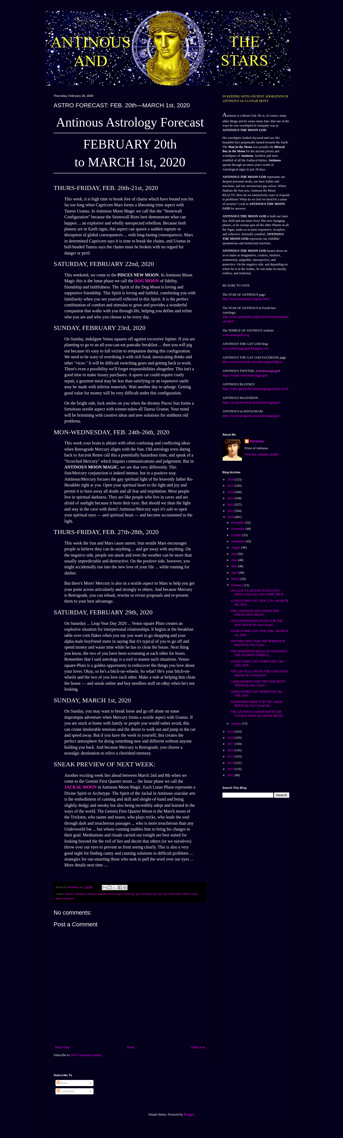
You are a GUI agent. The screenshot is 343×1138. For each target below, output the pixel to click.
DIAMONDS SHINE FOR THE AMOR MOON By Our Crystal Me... (256, 703)
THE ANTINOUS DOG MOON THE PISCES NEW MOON (254, 612)
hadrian (186, 893)
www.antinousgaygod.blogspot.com (245, 348)
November (238, 529)
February (237, 585)
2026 (231, 479)
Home (131, 1047)
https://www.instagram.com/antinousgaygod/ (251, 416)
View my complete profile (261, 454)
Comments (65, 1091)
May (234, 566)
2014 (231, 763)
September (238, 541)
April (235, 572)
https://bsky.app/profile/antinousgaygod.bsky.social (255, 389)
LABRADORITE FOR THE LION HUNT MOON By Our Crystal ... (257, 683)
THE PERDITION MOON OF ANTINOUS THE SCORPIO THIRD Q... (258, 653)
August (236, 547)
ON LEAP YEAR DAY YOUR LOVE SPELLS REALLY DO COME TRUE (257, 592)
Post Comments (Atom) (86, 1055)
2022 (231, 505)
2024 (231, 492)
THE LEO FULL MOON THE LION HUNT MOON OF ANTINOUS (259, 673)
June (234, 560)
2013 (231, 769)
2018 (231, 738)
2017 (231, 744)
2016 (231, 750)
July (234, 554)
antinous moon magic (110, 893)
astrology (129, 893)
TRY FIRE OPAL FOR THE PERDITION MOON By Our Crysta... (257, 643)
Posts (62, 1083)
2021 (231, 511)
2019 (231, 731)
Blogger (189, 1114)
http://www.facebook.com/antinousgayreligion (252, 362)
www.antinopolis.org (235, 335)
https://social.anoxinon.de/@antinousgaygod (251, 402)
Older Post (198, 1047)
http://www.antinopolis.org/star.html (245, 299)
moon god (68, 898)
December (238, 522)
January (236, 723)
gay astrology (144, 893)
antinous (91, 893)
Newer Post (62, 1047)
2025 (231, 486)
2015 (231, 756)
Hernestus (257, 441)
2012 (231, 775)
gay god (157, 893)
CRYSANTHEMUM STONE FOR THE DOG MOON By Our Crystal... (256, 622)
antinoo (69, 893)
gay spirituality (172, 893)
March (235, 579)
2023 (231, 498)
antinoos (80, 893)
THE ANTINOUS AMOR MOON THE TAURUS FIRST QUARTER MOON (256, 713)
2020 (231, 517)
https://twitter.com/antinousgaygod (244, 375)
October (237, 535)
